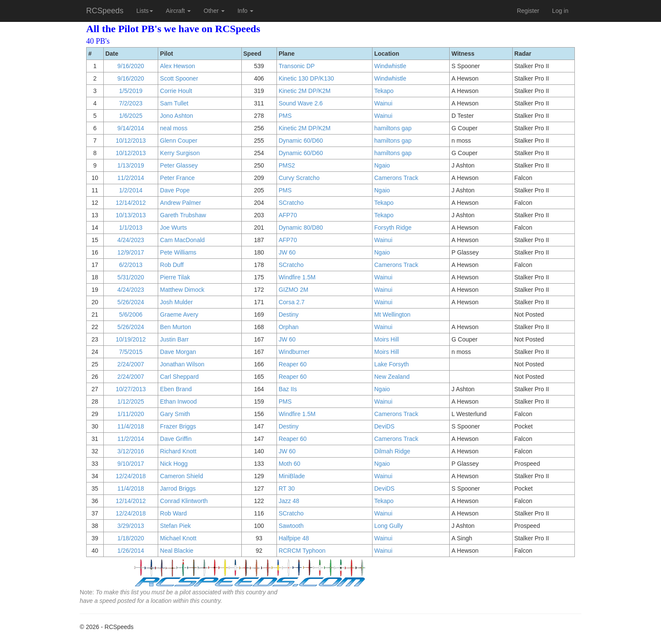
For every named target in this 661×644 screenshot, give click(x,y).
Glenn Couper (178, 140)
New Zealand (392, 376)
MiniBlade (292, 476)
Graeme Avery (179, 314)
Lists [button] (144, 10)
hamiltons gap (393, 128)
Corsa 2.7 (292, 302)
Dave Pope (174, 190)
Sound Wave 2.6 (301, 103)
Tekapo (384, 90)
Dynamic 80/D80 (301, 227)
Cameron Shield (181, 476)
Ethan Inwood (178, 401)
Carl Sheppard (179, 376)
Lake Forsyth (391, 364)
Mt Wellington (392, 314)
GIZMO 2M (293, 289)
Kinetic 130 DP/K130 (306, 78)
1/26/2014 (130, 550)
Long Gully (388, 525)
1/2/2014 (131, 190)
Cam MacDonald (182, 240)
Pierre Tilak (175, 277)
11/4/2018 (130, 426)
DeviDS (384, 426)
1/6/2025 (131, 115)
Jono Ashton (176, 115)
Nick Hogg (174, 463)
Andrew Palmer (180, 202)
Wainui (383, 103)
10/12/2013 (131, 140)
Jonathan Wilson (182, 364)
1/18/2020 (130, 538)
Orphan (289, 326)
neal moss (173, 128)
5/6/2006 (131, 314)
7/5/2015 (131, 351)
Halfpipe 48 (294, 538)
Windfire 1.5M (297, 277)
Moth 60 (289, 463)
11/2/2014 (130, 177)
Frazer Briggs (178, 426)
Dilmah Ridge (392, 451)
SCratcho (291, 202)
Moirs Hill (386, 339)
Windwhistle (390, 66)
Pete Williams (178, 252)
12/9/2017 (130, 252)
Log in (560, 10)
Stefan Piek (175, 525)
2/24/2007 (130, 364)
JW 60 (287, 252)
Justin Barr (174, 339)
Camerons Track (396, 177)
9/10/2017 (130, 463)
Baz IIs (288, 389)
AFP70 (288, 215)
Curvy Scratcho (299, 177)
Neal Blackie (176, 550)
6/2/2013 (131, 264)
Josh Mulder (176, 302)
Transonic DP (297, 66)
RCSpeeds (104, 10)
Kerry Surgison (180, 153)
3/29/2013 (130, 525)
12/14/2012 (131, 202)
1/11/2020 (130, 413)
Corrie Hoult (176, 90)
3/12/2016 (130, 451)
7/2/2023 (131, 103)
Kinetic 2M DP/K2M (304, 90)
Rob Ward (173, 513)
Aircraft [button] (178, 10)
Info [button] (245, 10)
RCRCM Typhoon (302, 550)
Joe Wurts (173, 227)
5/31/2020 (130, 277)
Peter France (177, 177)
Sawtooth (291, 525)
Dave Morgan (178, 351)
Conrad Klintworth (183, 500)
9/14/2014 (130, 128)
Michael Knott (178, 538)
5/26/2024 (130, 302)
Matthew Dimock (182, 289)
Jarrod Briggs (177, 488)
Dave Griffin (176, 438)
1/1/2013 (131, 227)
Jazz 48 (289, 500)
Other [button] (214, 10)
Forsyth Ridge (393, 227)
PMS (285, 115)
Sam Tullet (174, 103)
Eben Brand (176, 389)
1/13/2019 (130, 165)
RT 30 (287, 488)
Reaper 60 (292, 364)
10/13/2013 (131, 215)
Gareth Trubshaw (183, 215)
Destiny (289, 314)
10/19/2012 (131, 339)
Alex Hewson (177, 66)
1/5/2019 (131, 90)
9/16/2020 (130, 66)
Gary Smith (175, 413)
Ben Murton (175, 326)
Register (528, 10)
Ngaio (382, 165)
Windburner (294, 351)
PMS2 (287, 165)
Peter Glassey (179, 165)
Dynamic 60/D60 (301, 140)
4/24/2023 (130, 240)
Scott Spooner (179, 78)
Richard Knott (178, 451)
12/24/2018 (131, 476)
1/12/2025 (130, 401)
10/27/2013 (131, 389)
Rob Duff (171, 264)
